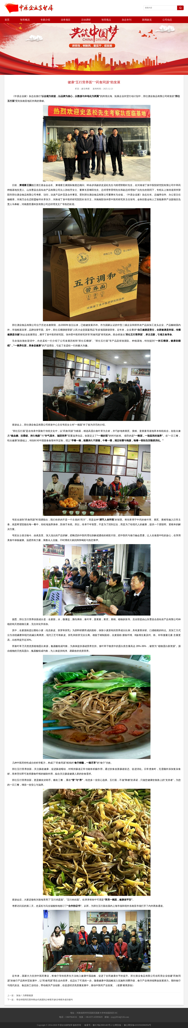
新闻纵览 (147, 19)
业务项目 (65, 19)
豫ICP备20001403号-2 (102, 1025)
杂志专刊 (126, 19)
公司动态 (167, 19)
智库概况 (25, 19)
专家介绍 (45, 19)
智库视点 (106, 19)
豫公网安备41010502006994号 (137, 1025)
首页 (7, 19)
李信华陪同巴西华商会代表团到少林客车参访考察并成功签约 (44, 1000)
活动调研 (86, 19)
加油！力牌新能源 (24, 995)
